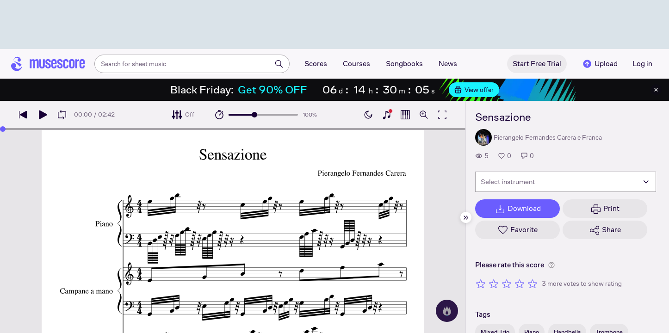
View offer (474, 89)
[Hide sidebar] (465, 217)
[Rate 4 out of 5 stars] (519, 283)
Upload (600, 63)
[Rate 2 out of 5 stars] (493, 283)
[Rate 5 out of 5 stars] (532, 283)
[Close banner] (656, 89)
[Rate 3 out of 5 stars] (506, 283)
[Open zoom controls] (424, 114)
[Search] (279, 64)
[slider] (254, 114)
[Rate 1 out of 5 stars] (480, 283)
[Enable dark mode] (368, 114)
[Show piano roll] (405, 114)
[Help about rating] (551, 265)
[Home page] (48, 63)
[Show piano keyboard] (387, 114)
